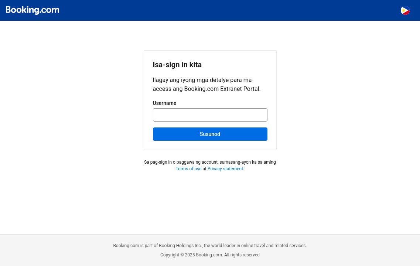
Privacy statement (225, 168)
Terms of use (189, 168)
